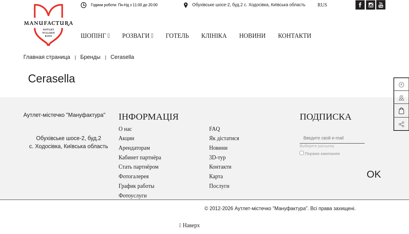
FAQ (214, 129)
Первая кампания (322, 153)
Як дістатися (224, 138)
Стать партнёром (139, 167)
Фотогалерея (134, 176)
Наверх (189, 225)
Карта (216, 176)
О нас (125, 129)
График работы (136, 186)
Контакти (220, 167)
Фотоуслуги (133, 195)
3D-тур (217, 157)
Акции (126, 138)
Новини (218, 148)
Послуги (219, 186)
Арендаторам (134, 148)
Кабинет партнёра (140, 157)
